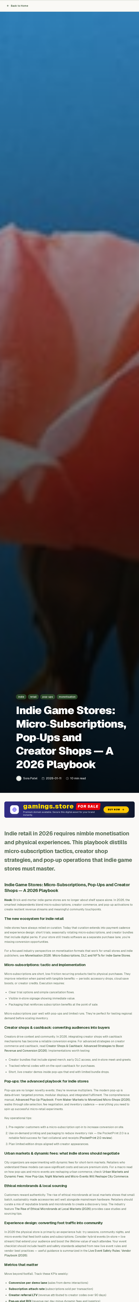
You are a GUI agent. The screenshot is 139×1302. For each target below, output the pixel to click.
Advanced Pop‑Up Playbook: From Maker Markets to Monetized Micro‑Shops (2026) (73, 1100)
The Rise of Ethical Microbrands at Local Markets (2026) (53, 1209)
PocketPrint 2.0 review (95, 1138)
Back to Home (17, 5)
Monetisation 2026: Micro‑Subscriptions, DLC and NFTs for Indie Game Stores (77, 955)
